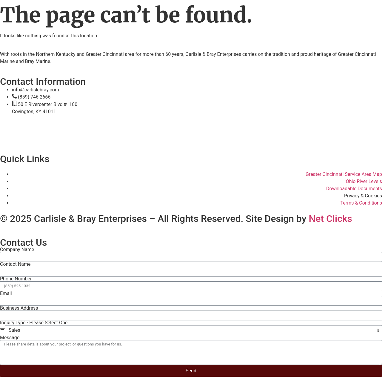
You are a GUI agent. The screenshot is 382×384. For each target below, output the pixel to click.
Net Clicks (330, 218)
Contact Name (15, 264)
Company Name (17, 249)
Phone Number (16, 279)
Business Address (19, 308)
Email (6, 293)
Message (9, 337)
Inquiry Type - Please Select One (33, 322)
